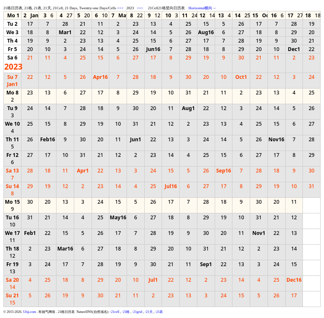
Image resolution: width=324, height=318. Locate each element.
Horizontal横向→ (202, 8)
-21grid (137, 312)
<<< (120, 8)
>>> (140, 8)
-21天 (149, 312)
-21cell (114, 312)
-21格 (126, 312)
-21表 (159, 312)
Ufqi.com (29, 312)
